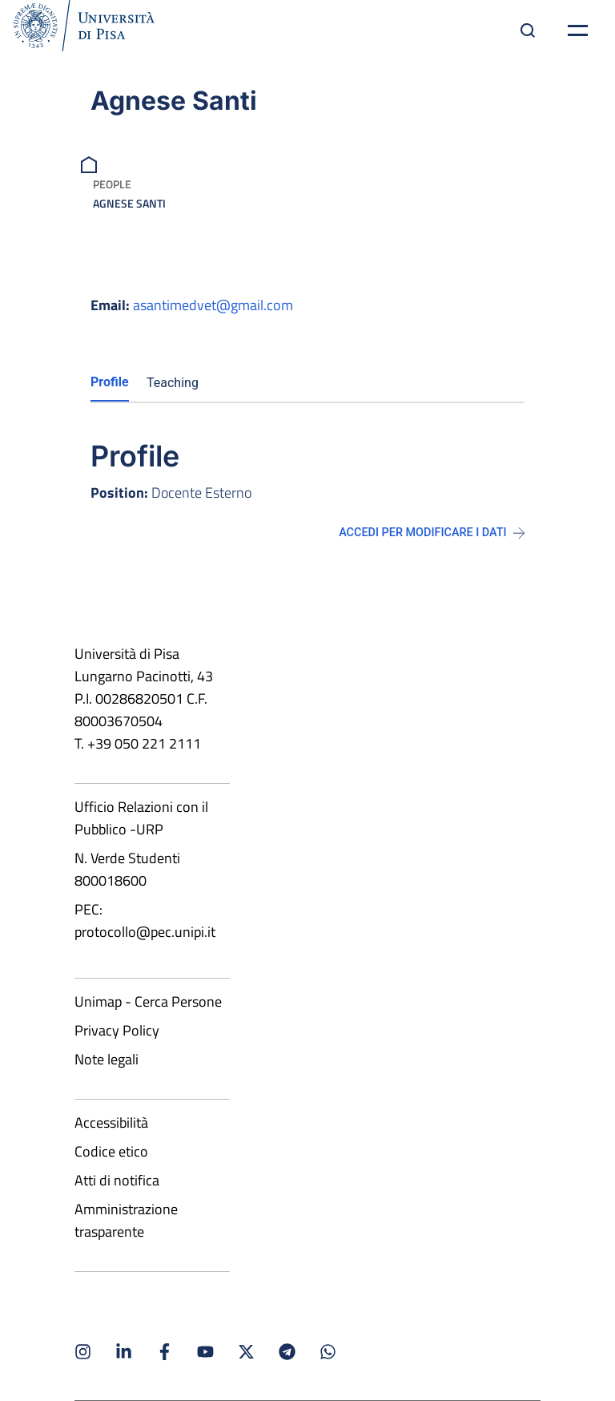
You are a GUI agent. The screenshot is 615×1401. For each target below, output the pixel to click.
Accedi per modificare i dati (432, 532)
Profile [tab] (109, 382)
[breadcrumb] (91, 163)
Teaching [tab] (173, 382)
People (112, 184)
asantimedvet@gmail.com (213, 305)
